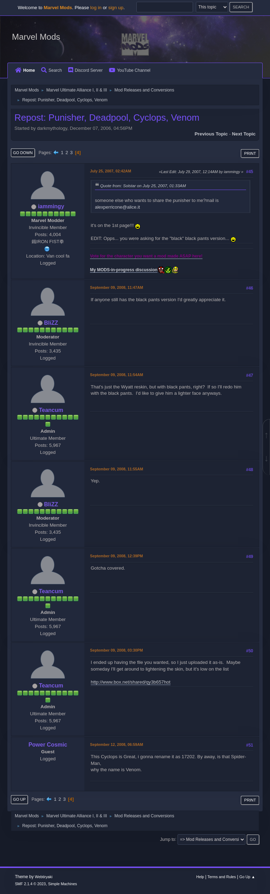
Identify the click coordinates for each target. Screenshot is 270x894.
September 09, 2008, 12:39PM (116, 556)
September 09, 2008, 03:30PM (116, 650)
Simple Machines (62, 884)
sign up (115, 7)
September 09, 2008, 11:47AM (116, 287)
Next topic (244, 134)
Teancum (51, 410)
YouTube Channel (129, 70)
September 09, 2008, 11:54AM (116, 375)
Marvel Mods (36, 37)
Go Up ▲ (247, 877)
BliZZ (51, 323)
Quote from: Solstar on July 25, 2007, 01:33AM (143, 185)
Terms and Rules (221, 877)
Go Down (23, 153)
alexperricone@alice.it (117, 207)
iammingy (51, 206)
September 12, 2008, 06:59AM (116, 744)
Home (25, 70)
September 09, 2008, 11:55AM (116, 469)
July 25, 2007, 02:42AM (110, 171)
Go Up (19, 799)
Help (200, 877)
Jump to (167, 839)
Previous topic (211, 134)
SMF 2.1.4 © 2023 (30, 884)
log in (96, 7)
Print (250, 153)
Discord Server (85, 70)
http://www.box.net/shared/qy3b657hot (131, 682)
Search (51, 70)
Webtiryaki (43, 877)
